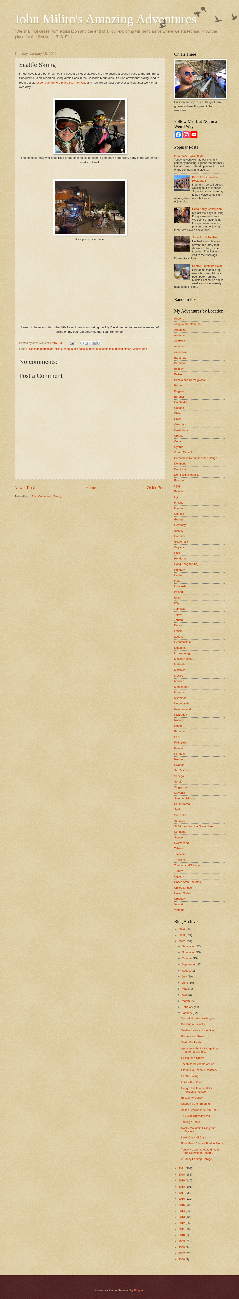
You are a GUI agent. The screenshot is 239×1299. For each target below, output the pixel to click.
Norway (179, 720)
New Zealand (182, 709)
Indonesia (180, 586)
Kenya (178, 625)
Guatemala (181, 541)
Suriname (180, 831)
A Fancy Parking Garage (196, 1159)
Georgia (179, 519)
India (177, 580)
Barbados (180, 363)
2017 (181, 1192)
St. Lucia (179, 820)
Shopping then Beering (195, 1103)
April (185, 994)
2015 (181, 1204)
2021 (181, 1168)
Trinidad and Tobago (187, 865)
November (189, 952)
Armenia (179, 335)
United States (182, 893)
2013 (181, 1217)
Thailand (179, 859)
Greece (178, 530)
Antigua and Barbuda (187, 324)
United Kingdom (184, 887)
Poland (178, 748)
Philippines (181, 742)
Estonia (179, 491)
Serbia (178, 781)
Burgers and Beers (193, 1036)
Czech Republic (184, 452)
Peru (177, 737)
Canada (179, 407)
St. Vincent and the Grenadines (193, 826)
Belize (178, 374)
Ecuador (179, 480)
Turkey (178, 870)
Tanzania (180, 854)
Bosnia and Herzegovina (189, 380)
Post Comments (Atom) (46, 496)
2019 (181, 1180)
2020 (181, 1174)
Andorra (179, 318)
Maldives (179, 670)
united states (123, 348)
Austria (178, 346)
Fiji (176, 497)
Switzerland (181, 843)
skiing (58, 348)
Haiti (177, 552)
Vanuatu (179, 904)
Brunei (178, 385)
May (185, 988)
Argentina (180, 329)
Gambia (179, 513)
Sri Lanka (180, 815)
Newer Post (25, 488)
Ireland (178, 591)
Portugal (179, 753)
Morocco (179, 692)
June (185, 982)
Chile (177, 413)
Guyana (179, 547)
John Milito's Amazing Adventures (106, 19)
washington (140, 348)
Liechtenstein (182, 642)
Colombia (180, 424)
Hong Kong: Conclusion (207, 209)
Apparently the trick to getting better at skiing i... (199, 1050)
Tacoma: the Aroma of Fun (197, 1064)
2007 (181, 1253)
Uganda (179, 876)
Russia (178, 759)
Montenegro (181, 686)
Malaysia (179, 664)
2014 (181, 1211)
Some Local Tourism (205, 237)
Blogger (139, 1290)
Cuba (177, 441)
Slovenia (179, 792)
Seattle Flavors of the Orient (198, 1030)
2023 (181, 935)
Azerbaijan (181, 352)
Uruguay (179, 898)
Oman (178, 725)
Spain (177, 809)
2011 (181, 1229)
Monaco (179, 681)
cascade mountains (41, 348)
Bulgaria (179, 391)
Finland (178, 502)
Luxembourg (182, 653)
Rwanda (179, 765)
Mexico (178, 675)
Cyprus (178, 446)
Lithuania (180, 647)
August (187, 970)
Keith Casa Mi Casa (193, 1137)
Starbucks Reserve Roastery (199, 1070)
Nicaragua (180, 714)
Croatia (178, 435)
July (185, 976)
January (187, 1013)
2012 (181, 1223)
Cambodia (180, 402)
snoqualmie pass (74, 348)
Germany (180, 525)
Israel (177, 597)
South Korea (182, 804)
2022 (181, 941)
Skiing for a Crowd (192, 1058)
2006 (181, 1259)
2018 (181, 1186)
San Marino (181, 770)
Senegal (179, 776)
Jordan (178, 620)
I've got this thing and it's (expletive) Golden (196, 1089)
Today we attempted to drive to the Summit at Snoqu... (200, 1151)
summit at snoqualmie (100, 348)
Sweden (179, 837)
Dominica (180, 469)
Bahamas (180, 357)
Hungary (179, 569)
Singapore (180, 787)
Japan (178, 614)
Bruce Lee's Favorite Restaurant (205, 178)
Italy (177, 603)
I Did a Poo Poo (191, 1082)
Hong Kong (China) (186, 564)
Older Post (156, 488)
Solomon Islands (184, 798)
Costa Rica (181, 430)
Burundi (179, 396)
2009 (181, 1241)
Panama (179, 731)
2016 (181, 1198)
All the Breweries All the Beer (199, 1109)
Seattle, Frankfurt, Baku (207, 266)
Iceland (178, 575)
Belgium (179, 368)
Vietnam (179, 909)
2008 (181, 1247)
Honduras (180, 558)
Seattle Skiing (190, 1076)
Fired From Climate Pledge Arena (202, 1143)
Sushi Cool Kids (191, 1042)
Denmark (180, 463)
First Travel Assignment (189, 155)
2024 (181, 929)
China (178, 419)
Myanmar (180, 698)
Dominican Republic (186, 474)
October (187, 958)
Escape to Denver (192, 1097)
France (178, 508)
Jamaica (179, 608)
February (188, 1007)
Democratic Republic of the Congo (195, 458)
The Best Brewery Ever (195, 1115)
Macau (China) (183, 659)
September (189, 964)
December (189, 946)
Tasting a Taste (190, 1122)
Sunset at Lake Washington (198, 1018)
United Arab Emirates (187, 882)
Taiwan (178, 848)
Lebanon (179, 636)
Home (90, 488)
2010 (181, 1235)
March (186, 1000)
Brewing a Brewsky (193, 1024)
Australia (179, 341)
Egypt (177, 486)
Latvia (178, 631)
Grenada (179, 536)
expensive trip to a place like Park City (61, 82)
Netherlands (181, 703)
